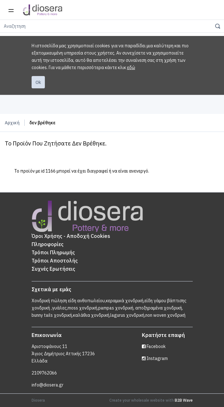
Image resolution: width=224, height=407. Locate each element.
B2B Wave (184, 400)
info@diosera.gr (48, 385)
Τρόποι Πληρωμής (53, 252)
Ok (38, 82)
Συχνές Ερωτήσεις (53, 269)
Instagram (155, 358)
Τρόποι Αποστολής (55, 260)
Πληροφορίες (48, 244)
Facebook (154, 346)
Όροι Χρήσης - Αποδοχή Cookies (71, 236)
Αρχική (12, 123)
